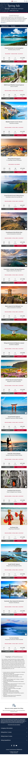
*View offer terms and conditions (14, 724)
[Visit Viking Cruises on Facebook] (11, 745)
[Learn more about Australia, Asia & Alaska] (14, 442)
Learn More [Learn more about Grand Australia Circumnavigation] (7, 61)
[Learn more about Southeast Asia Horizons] (14, 479)
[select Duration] (14, 26)
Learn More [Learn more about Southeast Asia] (7, 540)
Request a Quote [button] (20, 61)
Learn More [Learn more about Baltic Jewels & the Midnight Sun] (7, 319)
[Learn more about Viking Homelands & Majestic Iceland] (14, 332)
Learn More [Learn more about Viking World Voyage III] (7, 172)
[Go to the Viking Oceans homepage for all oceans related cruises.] (14, 1)
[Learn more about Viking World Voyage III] (14, 147)
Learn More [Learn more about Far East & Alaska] (7, 651)
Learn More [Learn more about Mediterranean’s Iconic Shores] (7, 135)
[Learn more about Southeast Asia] (14, 516)
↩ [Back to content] (24, 722)
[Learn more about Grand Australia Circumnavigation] (14, 37)
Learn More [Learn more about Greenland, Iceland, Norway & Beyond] (7, 282)
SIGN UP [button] (14, 714)
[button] (26, 1)
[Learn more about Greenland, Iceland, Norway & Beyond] (14, 258)
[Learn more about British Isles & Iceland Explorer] (14, 368)
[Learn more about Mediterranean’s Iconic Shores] (14, 110)
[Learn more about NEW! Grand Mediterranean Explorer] (14, 74)
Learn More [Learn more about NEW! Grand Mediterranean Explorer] (7, 98)
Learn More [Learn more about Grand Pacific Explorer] (7, 430)
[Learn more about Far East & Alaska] (14, 627)
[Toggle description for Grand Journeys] (3, 22)
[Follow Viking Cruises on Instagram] (14, 745)
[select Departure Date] (5, 26)
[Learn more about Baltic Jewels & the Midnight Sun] (14, 295)
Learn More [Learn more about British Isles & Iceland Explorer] (7, 393)
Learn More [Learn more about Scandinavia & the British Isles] (7, 245)
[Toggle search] (25, 1)
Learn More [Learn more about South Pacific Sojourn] (7, 577)
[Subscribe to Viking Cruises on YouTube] (16, 745)
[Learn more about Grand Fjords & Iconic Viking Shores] (14, 184)
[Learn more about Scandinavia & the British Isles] (14, 221)
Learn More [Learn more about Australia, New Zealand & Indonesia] (7, 614)
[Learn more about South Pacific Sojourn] (14, 553)
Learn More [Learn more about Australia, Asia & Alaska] (7, 467)
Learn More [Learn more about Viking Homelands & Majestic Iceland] (7, 356)
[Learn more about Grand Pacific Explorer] (14, 405)
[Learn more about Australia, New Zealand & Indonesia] (14, 590)
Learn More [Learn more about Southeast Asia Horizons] (7, 503)
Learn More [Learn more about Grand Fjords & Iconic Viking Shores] (7, 208)
